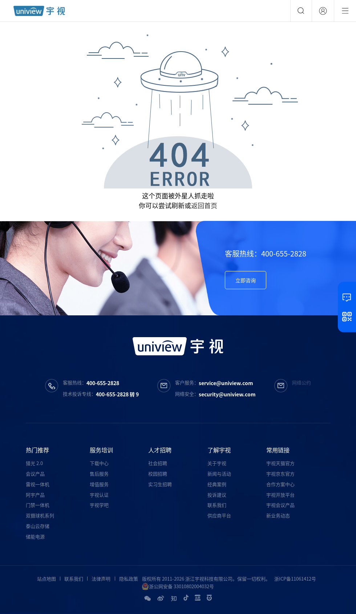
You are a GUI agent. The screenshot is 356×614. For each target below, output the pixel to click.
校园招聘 (157, 473)
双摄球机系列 (40, 515)
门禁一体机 (37, 504)
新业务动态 (278, 515)
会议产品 (35, 473)
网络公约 (301, 382)
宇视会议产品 (280, 504)
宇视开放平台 (280, 494)
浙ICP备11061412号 (295, 578)
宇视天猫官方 (280, 463)
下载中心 (99, 463)
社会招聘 (157, 463)
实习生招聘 (160, 484)
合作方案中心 (280, 484)
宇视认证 (99, 494)
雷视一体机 (37, 484)
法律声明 (101, 578)
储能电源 (35, 536)
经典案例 (216, 484)
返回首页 (204, 205)
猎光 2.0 (34, 463)
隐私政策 (128, 578)
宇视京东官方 (280, 473)
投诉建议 (216, 494)
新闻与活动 (219, 473)
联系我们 (216, 504)
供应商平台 (219, 515)
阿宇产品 (35, 494)
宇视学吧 (99, 504)
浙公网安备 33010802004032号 (178, 586)
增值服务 (99, 484)
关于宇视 (216, 463)
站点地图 (46, 578)
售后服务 (99, 473)
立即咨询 (245, 280)
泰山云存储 (37, 525)
